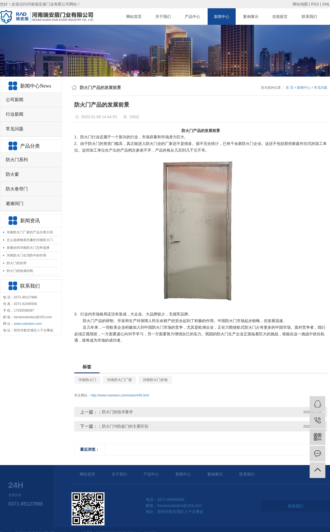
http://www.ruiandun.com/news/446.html (120, 395)
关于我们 (163, 16)
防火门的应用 (16, 263)
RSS (315, 4)
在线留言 (280, 16)
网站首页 (134, 16)
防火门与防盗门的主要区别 (125, 426)
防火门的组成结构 (20, 271)
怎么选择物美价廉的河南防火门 (30, 240)
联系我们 (309, 16)
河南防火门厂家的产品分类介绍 (30, 232)
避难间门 (14, 203)
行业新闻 (14, 114)
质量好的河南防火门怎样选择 (28, 248)
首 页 (289, 88)
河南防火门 (87, 380)
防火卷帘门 (17, 189)
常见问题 (14, 128)
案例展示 (250, 16)
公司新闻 (14, 99)
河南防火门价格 (155, 380)
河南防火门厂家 (119, 380)
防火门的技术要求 (117, 412)
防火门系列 (17, 159)
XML (326, 4)
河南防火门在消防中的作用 (26, 255)
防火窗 (12, 174)
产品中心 (192, 16)
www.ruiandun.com (28, 324)
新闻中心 (221, 16)
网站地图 (300, 4)
